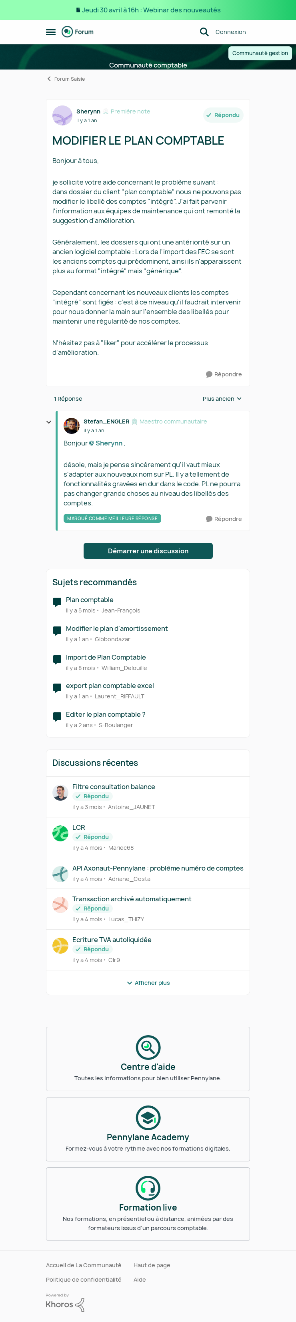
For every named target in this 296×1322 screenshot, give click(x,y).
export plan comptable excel (110, 686)
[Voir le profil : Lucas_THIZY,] (60, 905)
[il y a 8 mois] (81, 667)
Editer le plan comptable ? (106, 714)
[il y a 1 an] (77, 639)
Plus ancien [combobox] (222, 399)
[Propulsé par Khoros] (148, 1303)
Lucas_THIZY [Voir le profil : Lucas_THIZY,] (126, 919)
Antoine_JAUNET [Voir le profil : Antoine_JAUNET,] (131, 807)
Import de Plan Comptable (106, 657)
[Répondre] (224, 374)
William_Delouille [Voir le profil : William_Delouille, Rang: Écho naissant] (124, 667)
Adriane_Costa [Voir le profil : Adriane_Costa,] (129, 878)
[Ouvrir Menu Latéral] (51, 32)
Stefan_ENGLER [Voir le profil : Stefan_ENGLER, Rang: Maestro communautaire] (106, 421)
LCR (78, 827)
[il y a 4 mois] (87, 847)
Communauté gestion (260, 53)
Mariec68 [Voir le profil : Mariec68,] (121, 847)
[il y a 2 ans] (79, 725)
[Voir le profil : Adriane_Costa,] (60, 874)
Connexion (231, 32)
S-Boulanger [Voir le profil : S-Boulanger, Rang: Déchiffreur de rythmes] (116, 725)
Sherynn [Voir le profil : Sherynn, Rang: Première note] (88, 111)
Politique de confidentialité (84, 1279)
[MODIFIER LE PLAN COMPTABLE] (94, 430)
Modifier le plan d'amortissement (117, 628)
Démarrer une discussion (148, 551)
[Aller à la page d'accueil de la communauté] (78, 32)
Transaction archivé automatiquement (132, 899)
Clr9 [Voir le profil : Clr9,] (114, 960)
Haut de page (152, 1265)
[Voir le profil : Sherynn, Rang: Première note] (62, 115)
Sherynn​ (109, 443)
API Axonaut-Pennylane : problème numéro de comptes (158, 868)
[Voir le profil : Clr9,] (60, 946)
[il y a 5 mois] (81, 610)
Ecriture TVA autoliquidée (112, 940)
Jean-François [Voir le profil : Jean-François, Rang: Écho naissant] (121, 610)
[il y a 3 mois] (87, 807)
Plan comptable (90, 600)
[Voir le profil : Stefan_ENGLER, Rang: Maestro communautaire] (72, 426)
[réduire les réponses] (49, 422)
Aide (140, 1279)
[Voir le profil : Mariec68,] (60, 833)
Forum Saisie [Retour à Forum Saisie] (65, 79)
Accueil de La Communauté (84, 1265)
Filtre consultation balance (113, 787)
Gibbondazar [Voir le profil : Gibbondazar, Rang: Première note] (112, 639)
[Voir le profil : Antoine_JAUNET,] (60, 793)
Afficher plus (148, 982)
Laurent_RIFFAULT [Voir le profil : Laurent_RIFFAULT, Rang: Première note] (119, 696)
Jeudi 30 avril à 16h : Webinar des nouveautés (151, 10)
